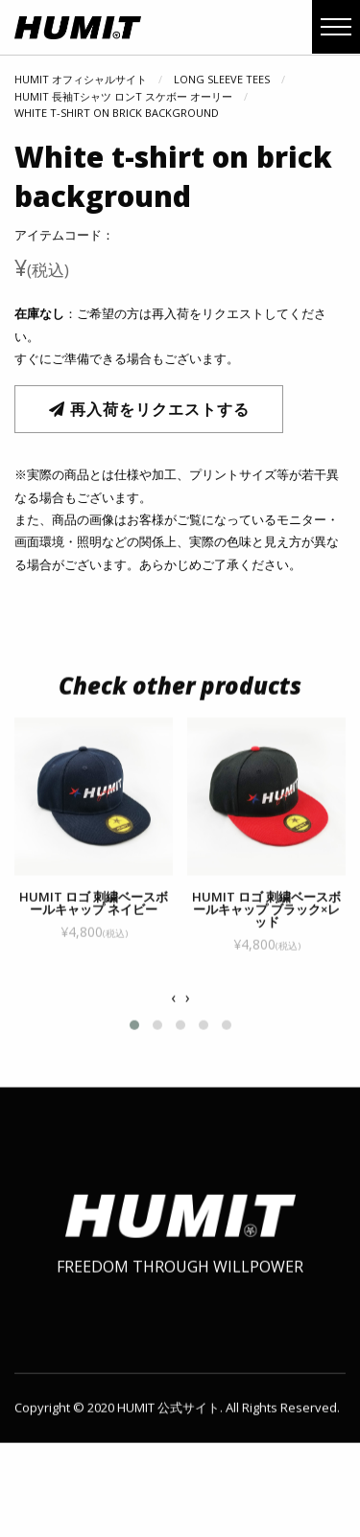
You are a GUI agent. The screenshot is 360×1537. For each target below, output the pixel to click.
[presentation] (173, 1011)
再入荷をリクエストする (149, 409)
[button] (134, 1038)
